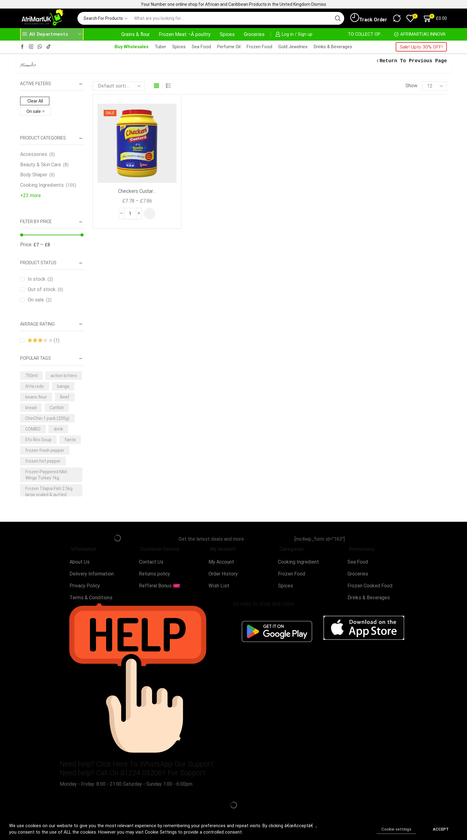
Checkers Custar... (137, 191)
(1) (43, 340)
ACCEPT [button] (441, 829)
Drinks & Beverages (333, 46)
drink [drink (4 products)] (58, 429)
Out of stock (45, 290)
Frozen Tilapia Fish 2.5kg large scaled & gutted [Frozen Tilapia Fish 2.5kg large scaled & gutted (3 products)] (49, 491)
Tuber (160, 46)
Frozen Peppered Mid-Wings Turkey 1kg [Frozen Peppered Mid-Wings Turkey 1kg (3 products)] (46, 474)
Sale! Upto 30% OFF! (421, 47)
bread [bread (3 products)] (31, 407)
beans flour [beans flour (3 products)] (36, 397)
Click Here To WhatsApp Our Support (154, 764)
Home (25, 66)
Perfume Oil (229, 46)
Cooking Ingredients (42, 185)
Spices (227, 34)
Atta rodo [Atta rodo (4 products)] (34, 386)
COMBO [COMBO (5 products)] (33, 429)
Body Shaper (33, 175)
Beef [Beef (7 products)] (65, 397)
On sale (40, 300)
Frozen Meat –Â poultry (185, 34)
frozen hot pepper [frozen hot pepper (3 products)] (43, 461)
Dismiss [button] (318, 4)
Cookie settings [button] (396, 829)
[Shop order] (118, 86)
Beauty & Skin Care (40, 165)
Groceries (254, 34)
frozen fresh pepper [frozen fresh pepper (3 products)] (44, 450)
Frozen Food (259, 46)
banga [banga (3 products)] (63, 386)
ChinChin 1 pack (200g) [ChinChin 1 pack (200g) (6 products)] (47, 418)
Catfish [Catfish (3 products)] (57, 407)
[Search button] (337, 18)
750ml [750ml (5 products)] (31, 375)
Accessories (33, 154)
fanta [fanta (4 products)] (70, 439)
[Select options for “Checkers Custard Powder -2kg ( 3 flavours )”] (149, 213)
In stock (40, 279)
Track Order (368, 18)
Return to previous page (413, 61)
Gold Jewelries (293, 46)
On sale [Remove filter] (34, 111)
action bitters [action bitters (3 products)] (64, 375)
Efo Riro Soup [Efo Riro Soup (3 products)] (38, 439)
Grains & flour (135, 34)
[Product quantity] (130, 213)
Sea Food (201, 46)
